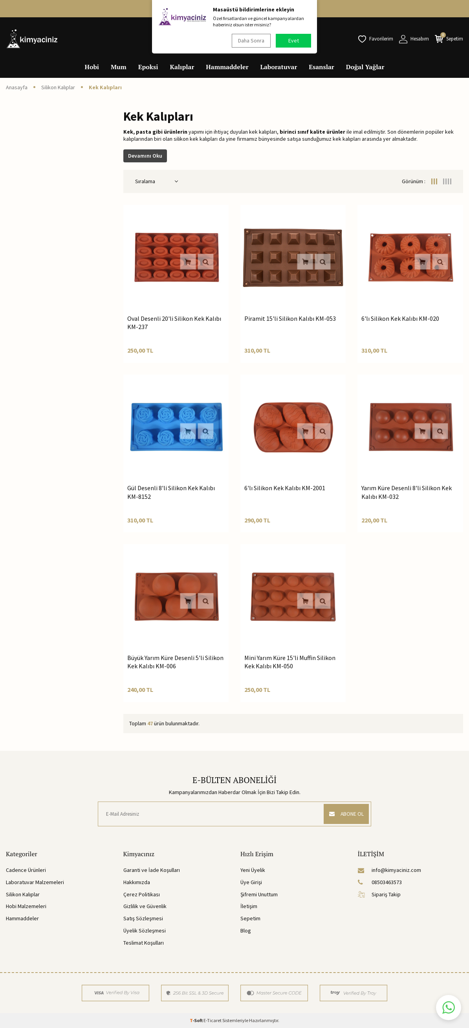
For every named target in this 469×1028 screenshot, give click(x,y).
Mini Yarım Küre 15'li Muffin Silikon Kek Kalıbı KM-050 (289, 662)
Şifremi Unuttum (259, 894)
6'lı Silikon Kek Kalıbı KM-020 (400, 318)
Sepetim (250, 918)
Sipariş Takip (379, 894)
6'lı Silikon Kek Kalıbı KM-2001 (284, 488)
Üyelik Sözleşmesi (144, 930)
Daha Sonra (250, 40)
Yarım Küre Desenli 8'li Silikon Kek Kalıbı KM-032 (406, 492)
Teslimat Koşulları (143, 942)
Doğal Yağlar (365, 67)
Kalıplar (182, 67)
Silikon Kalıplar (58, 87)
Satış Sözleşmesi (143, 918)
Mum (118, 67)
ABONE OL (345, 813)
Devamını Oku (145, 155)
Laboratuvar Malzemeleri (35, 882)
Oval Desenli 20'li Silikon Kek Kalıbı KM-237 (174, 322)
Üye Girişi (251, 882)
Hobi (92, 67)
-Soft (196, 1020)
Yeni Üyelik (252, 870)
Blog (245, 930)
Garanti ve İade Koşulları (151, 870)
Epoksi (148, 67)
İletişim (248, 906)
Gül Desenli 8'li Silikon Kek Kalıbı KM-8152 (171, 492)
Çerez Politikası (141, 894)
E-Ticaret (212, 1020)
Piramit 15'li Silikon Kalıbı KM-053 (290, 318)
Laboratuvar (278, 67)
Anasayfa (16, 87)
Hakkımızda (136, 882)
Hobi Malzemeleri (26, 906)
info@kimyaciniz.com (389, 870)
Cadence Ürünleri (26, 870)
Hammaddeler (227, 67)
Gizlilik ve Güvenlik (145, 906)
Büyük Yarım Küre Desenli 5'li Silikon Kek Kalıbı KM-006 (175, 662)
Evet (293, 40)
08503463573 (380, 882)
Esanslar (321, 67)
